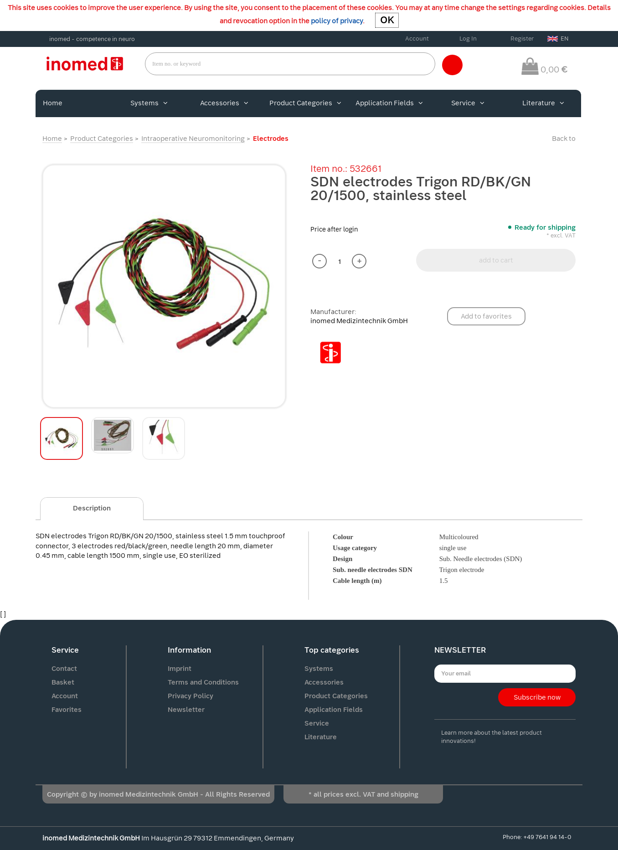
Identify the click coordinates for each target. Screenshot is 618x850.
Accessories (224, 103)
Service (467, 103)
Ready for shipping (545, 227)
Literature (543, 103)
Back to (564, 138)
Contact (64, 668)
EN (558, 38)
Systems (149, 103)
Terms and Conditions (203, 682)
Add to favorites (486, 316)
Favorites (67, 709)
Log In (468, 38)
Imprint (179, 668)
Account (417, 38)
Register (522, 38)
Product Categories (305, 103)
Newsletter (186, 709)
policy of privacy (337, 21)
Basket (63, 682)
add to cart (496, 260)
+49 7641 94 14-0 (547, 837)
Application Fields (389, 103)
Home (52, 103)
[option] (164, 286)
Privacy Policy (190, 696)
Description (92, 508)
